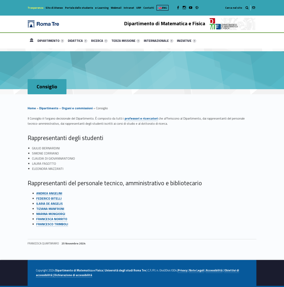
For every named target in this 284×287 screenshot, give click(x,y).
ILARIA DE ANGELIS (49, 203)
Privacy (182, 270)
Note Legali (196, 270)
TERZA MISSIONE (125, 40)
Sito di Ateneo (54, 8)
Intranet (129, 8)
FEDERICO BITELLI (49, 198)
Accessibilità (214, 270)
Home (32, 40)
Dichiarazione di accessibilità (73, 275)
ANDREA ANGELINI (49, 193)
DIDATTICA (77, 40)
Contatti (148, 8)
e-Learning (102, 8)
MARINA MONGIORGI (50, 213)
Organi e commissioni (77, 108)
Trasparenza (35, 8)
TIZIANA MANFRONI (50, 208)
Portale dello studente (79, 8)
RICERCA (99, 40)
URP (138, 8)
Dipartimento (48, 108)
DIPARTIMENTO (50, 40)
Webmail (116, 8)
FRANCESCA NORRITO (51, 219)
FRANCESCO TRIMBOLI (52, 224)
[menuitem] (32, 41)
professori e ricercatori (141, 118)
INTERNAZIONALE (158, 40)
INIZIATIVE (186, 40)
